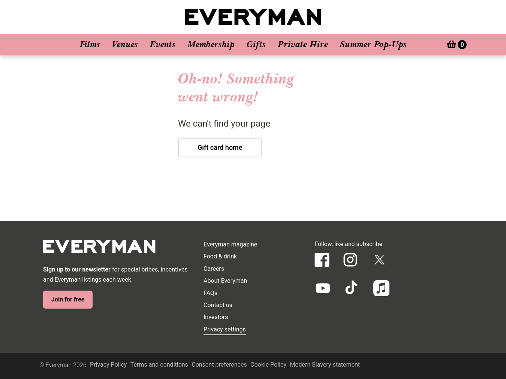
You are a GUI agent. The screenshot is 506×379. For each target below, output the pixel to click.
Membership (211, 44)
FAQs (210, 293)
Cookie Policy (268, 364)
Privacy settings (225, 329)
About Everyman (225, 280)
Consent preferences (219, 364)
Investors (216, 317)
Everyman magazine (230, 244)
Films (90, 44)
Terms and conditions (159, 364)
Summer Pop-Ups (373, 44)
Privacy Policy (108, 364)
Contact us (218, 305)
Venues (125, 44)
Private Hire (303, 44)
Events (162, 44)
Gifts (256, 44)
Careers (214, 268)
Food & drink (220, 256)
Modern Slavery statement (325, 364)
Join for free (67, 299)
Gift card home (220, 147)
